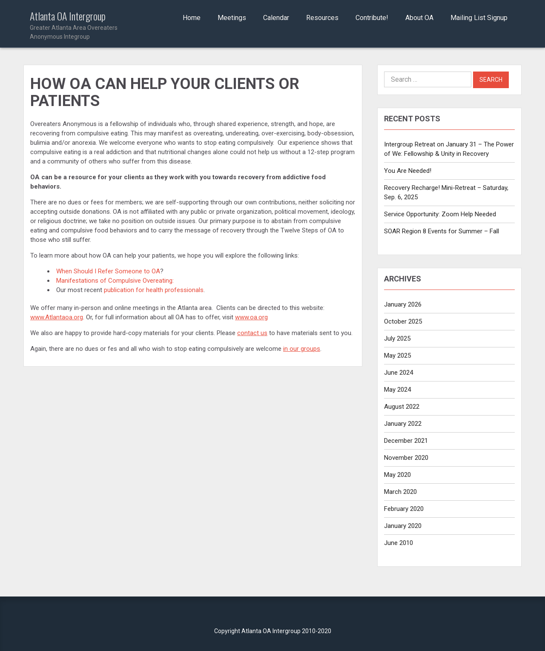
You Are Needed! (407, 171)
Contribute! (372, 18)
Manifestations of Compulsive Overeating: (115, 280)
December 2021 (406, 441)
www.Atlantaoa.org (56, 317)
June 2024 (398, 372)
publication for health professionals (154, 290)
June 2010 (398, 543)
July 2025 (397, 338)
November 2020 (406, 458)
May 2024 (397, 389)
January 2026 (403, 304)
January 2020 (403, 526)
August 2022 (401, 406)
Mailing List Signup (479, 18)
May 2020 (397, 475)
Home (192, 18)
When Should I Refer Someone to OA (108, 271)
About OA (419, 18)
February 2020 (404, 509)
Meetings (232, 18)
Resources (322, 18)
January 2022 (403, 423)
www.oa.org (251, 317)
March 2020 (400, 492)
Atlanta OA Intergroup (86, 25)
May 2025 (397, 355)
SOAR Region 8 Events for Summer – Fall (441, 231)
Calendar (276, 18)
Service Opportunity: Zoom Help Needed (440, 214)
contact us (252, 333)
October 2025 (403, 321)
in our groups (301, 349)
